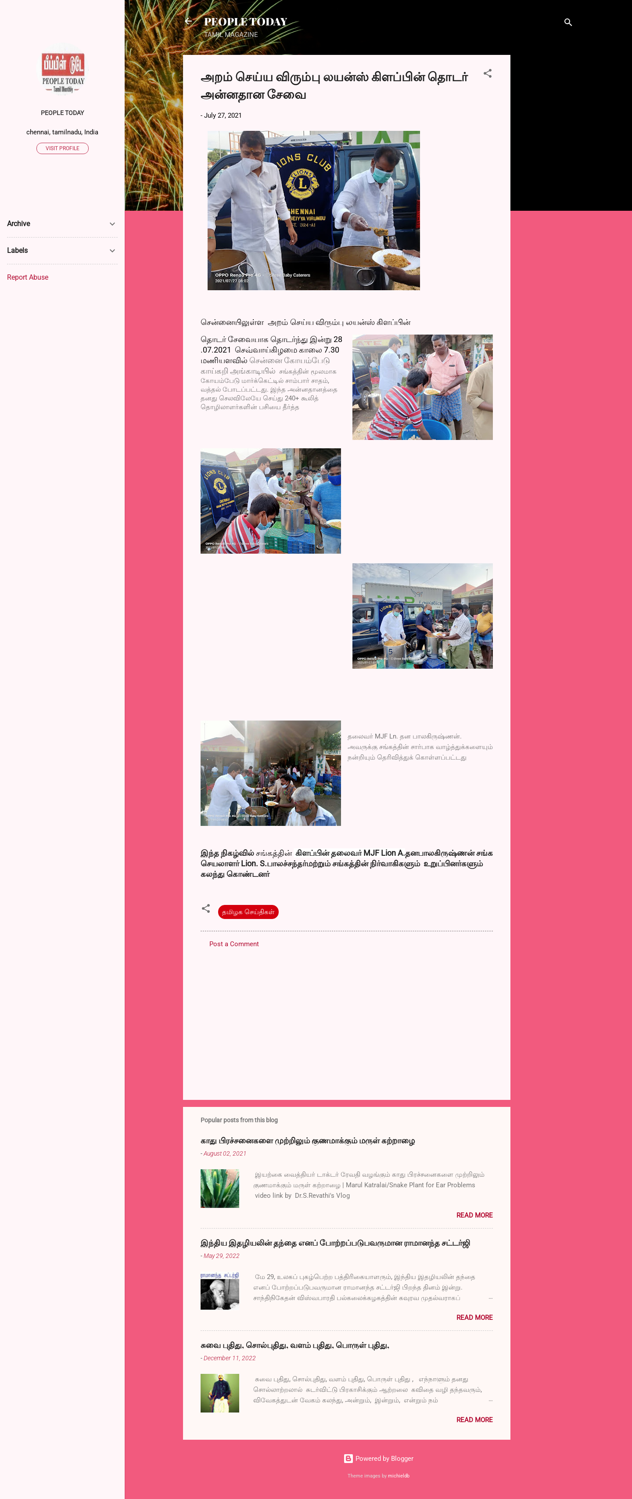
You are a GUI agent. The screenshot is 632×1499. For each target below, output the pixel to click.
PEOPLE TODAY (245, 21)
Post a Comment (234, 944)
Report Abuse (27, 277)
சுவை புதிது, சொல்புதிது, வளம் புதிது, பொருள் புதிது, (295, 1345)
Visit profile (62, 148)
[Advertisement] (545, 186)
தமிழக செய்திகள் (248, 912)
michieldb (398, 1476)
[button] (487, 75)
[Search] (568, 24)
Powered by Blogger (378, 1459)
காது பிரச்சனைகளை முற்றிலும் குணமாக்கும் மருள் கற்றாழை (308, 1140)
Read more (474, 1215)
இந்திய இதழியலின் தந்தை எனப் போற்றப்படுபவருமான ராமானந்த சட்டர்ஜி (335, 1242)
